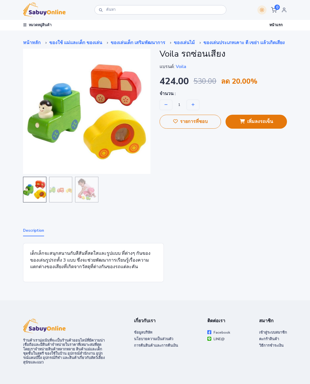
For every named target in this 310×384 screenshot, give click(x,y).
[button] (274, 10)
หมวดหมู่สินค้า (37, 25)
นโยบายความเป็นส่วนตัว (153, 339)
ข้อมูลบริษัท (143, 332)
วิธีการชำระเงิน (271, 345)
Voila (181, 66)
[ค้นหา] (160, 10)
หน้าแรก (276, 25)
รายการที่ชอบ (190, 121)
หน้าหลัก (32, 43)
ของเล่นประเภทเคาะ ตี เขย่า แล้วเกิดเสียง (244, 43)
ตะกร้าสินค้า (269, 339)
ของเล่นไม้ (184, 43)
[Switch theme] (261, 10)
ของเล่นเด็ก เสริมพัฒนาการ (138, 43)
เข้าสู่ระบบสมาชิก (273, 332)
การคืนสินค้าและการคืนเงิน (156, 345)
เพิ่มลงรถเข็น (256, 121)
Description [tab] (33, 230)
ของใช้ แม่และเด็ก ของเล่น (75, 43)
